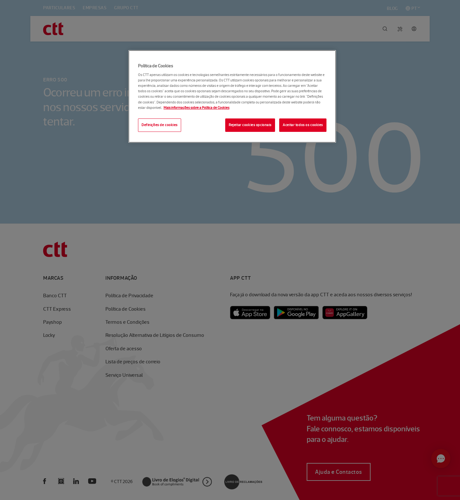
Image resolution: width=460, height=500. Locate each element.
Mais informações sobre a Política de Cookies (196, 107)
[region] (232, 96)
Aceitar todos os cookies (303, 125)
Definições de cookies (160, 125)
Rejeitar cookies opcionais (250, 125)
